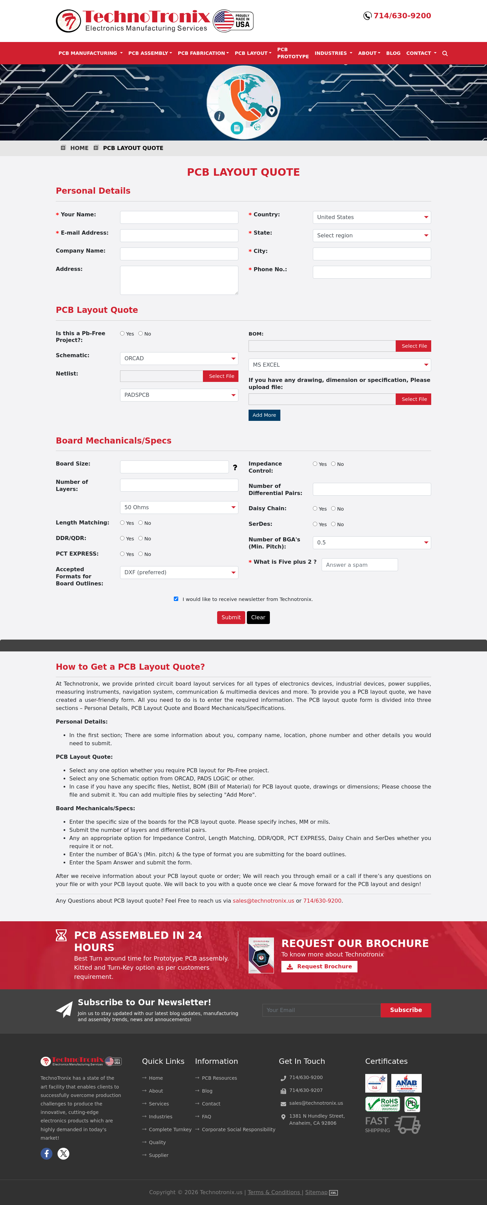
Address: (69, 269)
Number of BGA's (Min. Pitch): (274, 543)
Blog (393, 53)
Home (79, 148)
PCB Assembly (148, 53)
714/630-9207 (306, 1090)
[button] (445, 53)
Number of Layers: (72, 485)
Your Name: (76, 214)
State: (260, 233)
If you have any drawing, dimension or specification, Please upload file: (340, 383)
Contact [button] (420, 53)
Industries (332, 53)
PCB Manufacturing (89, 53)
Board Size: (73, 463)
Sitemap (316, 1192)
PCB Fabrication (201, 53)
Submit (231, 617)
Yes (130, 334)
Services (159, 1103)
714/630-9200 (402, 16)
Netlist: (67, 373)
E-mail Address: (82, 233)
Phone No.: (268, 269)
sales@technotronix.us (264, 901)
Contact (211, 1103)
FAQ (206, 1116)
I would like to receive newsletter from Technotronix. (248, 599)
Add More (264, 415)
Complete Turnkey (170, 1129)
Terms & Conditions (275, 1192)
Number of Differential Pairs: (275, 489)
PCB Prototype (293, 53)
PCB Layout (251, 53)
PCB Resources (219, 1078)
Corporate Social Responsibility (238, 1129)
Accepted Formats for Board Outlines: (79, 576)
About (367, 53)
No (147, 334)
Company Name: (81, 251)
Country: (264, 214)
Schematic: (73, 355)
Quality (157, 1142)
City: (258, 251)
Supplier (159, 1155)
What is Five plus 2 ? (283, 562)
